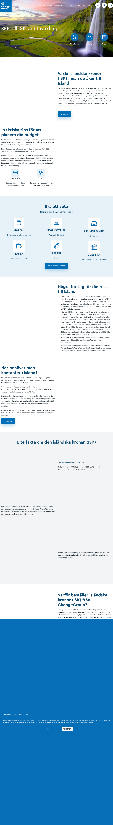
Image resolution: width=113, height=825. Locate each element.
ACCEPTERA (67, 729)
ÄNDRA (47, 729)
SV (1, 18)
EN (5, 18)
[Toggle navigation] (110, 5)
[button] (45, 5)
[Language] (6, 14)
